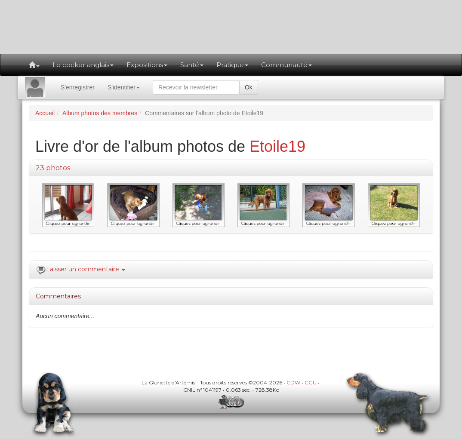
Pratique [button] (232, 65)
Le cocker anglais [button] (83, 65)
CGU (311, 382)
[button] (34, 65)
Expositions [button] (146, 65)
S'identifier (124, 87)
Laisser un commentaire (85, 269)
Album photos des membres (99, 113)
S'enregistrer (78, 87)
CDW (293, 382)
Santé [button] (191, 65)
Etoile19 (277, 146)
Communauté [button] (286, 65)
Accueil (45, 113)
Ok (249, 87)
